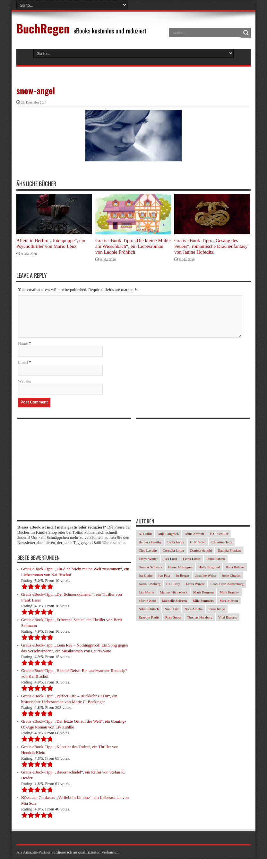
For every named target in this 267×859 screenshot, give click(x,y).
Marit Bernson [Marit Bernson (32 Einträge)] (203, 592)
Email (23, 362)
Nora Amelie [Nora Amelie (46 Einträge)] (194, 609)
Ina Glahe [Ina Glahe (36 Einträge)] (145, 576)
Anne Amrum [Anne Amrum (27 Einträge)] (194, 534)
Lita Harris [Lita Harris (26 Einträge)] (146, 592)
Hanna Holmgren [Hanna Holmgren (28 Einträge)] (180, 567)
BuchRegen (43, 28)
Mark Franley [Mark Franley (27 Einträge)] (229, 592)
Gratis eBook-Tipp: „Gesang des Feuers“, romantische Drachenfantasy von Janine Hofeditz (210, 246)
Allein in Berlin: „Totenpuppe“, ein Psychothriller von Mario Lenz (50, 243)
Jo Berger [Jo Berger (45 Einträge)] (182, 576)
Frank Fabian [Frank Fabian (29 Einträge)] (215, 559)
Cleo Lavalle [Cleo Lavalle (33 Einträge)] (148, 551)
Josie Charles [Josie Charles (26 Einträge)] (231, 576)
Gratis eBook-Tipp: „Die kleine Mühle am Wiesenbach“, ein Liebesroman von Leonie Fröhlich (133, 246)
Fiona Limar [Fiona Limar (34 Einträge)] (192, 559)
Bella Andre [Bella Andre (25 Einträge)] (175, 542)
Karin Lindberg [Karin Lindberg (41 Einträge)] (149, 584)
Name (23, 343)
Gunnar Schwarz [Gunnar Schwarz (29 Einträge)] (150, 567)
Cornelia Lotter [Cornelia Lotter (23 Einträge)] (174, 551)
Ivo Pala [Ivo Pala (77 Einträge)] (164, 576)
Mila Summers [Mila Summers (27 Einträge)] (203, 601)
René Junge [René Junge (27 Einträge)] (217, 609)
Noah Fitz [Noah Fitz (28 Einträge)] (172, 609)
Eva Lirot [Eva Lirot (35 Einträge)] (170, 559)
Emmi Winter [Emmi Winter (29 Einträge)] (148, 559)
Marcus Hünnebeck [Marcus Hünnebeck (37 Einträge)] (173, 592)
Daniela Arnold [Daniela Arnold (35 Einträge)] (201, 551)
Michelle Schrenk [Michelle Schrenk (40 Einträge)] (174, 601)
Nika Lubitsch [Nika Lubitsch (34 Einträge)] (149, 609)
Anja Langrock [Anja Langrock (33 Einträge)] (168, 534)
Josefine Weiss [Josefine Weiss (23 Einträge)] (205, 576)
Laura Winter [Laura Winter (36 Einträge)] (195, 584)
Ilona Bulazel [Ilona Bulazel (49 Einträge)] (235, 567)
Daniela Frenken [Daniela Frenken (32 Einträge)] (229, 551)
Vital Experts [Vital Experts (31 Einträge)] (227, 617)
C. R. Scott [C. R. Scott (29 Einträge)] (198, 542)
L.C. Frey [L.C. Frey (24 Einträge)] (173, 584)
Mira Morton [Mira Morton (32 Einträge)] (229, 601)
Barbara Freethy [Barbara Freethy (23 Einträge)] (150, 542)
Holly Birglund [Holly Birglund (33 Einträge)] (209, 567)
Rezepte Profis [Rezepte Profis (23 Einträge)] (149, 617)
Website (24, 381)
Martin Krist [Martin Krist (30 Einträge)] (147, 601)
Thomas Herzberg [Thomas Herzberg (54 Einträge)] (199, 617)
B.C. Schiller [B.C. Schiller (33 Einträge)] (219, 534)
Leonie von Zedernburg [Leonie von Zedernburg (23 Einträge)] (227, 584)
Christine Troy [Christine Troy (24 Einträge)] (221, 542)
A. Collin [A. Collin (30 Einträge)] (145, 534)
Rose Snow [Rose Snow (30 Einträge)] (173, 617)
